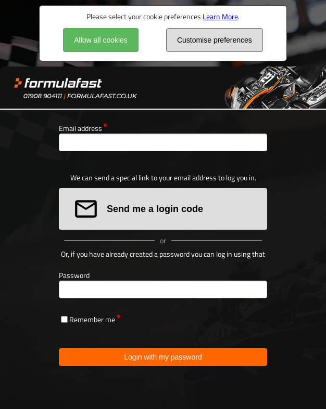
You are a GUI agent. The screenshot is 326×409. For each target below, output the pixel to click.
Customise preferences (214, 40)
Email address (80, 128)
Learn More (220, 16)
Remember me (92, 319)
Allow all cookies (101, 40)
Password (74, 275)
